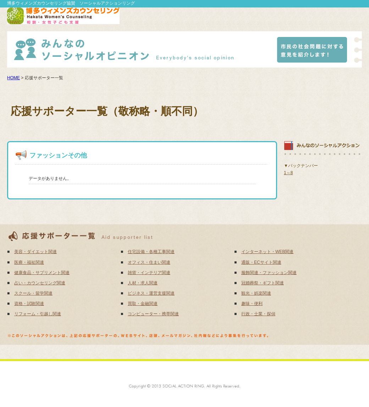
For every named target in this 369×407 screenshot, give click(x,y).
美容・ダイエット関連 (35, 251)
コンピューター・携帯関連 (153, 313)
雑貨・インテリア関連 (149, 272)
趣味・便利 (252, 303)
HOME (13, 77)
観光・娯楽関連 (256, 293)
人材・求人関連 (143, 282)
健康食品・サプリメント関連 (42, 272)
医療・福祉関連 (29, 262)
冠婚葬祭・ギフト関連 (262, 282)
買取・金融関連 (143, 303)
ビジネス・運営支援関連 (151, 293)
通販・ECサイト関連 (261, 262)
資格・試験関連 (29, 303)
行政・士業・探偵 (258, 313)
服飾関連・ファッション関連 (269, 272)
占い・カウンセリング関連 (39, 282)
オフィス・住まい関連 (149, 262)
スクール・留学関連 (33, 293)
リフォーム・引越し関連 (37, 313)
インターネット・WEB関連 (267, 251)
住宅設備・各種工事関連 (151, 251)
